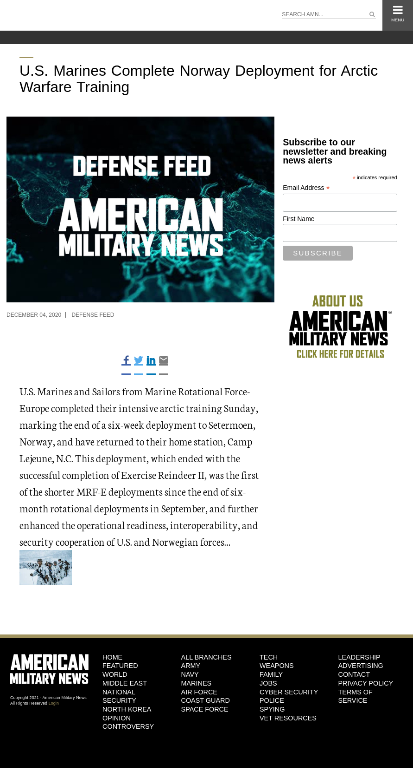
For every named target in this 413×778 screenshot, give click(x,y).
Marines (196, 683)
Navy (190, 674)
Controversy (128, 726)
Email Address (306, 187)
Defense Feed (92, 315)
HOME (112, 657)
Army (191, 665)
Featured (120, 665)
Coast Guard (205, 700)
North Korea (126, 709)
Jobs (268, 683)
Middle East (124, 683)
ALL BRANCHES (206, 657)
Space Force (205, 709)
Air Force (199, 692)
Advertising (360, 665)
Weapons (277, 665)
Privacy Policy (366, 683)
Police (272, 700)
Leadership (359, 657)
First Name (298, 218)
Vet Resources (288, 718)
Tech (269, 657)
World (114, 674)
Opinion (116, 718)
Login (54, 703)
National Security (119, 696)
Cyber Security (289, 692)
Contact (354, 674)
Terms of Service (355, 696)
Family (271, 674)
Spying (272, 709)
